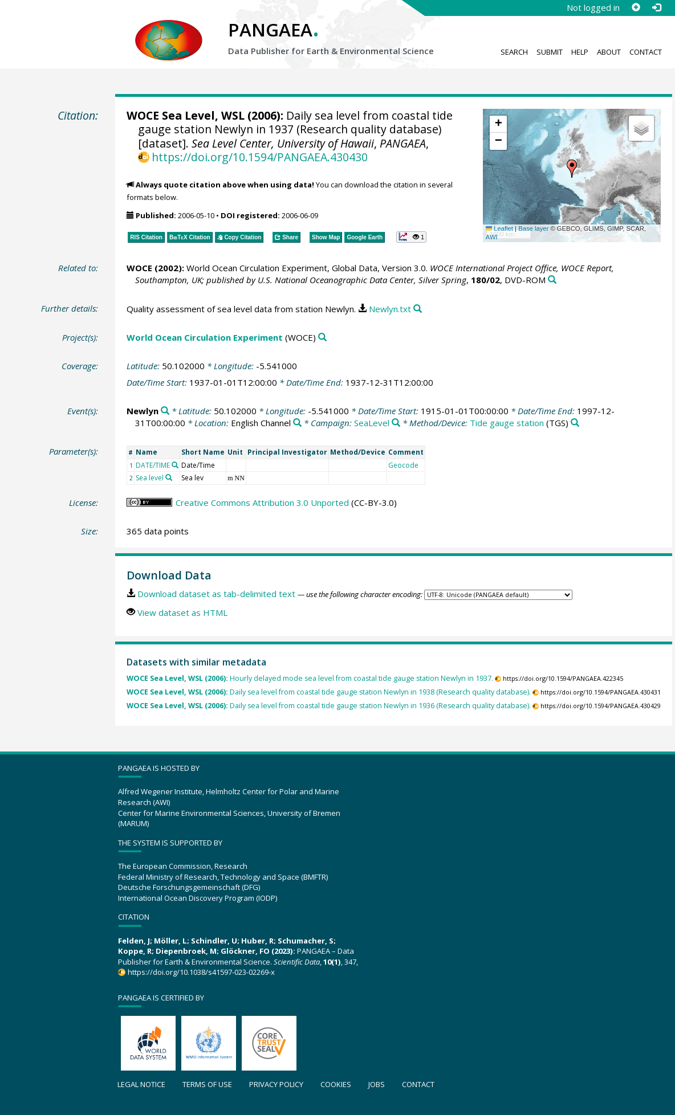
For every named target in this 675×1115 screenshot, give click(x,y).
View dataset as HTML (182, 612)
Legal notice (141, 1084)
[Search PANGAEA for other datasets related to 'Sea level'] (168, 477)
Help (579, 52)
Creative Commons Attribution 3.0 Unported (262, 502)
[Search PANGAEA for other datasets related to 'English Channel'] (297, 423)
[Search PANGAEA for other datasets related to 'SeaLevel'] (396, 423)
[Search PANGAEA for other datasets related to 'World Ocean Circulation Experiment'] (322, 337)
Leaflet (499, 228)
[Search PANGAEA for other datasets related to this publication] (552, 280)
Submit (549, 52)
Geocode (403, 465)
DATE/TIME (153, 465)
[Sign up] (635, 7)
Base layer (533, 228)
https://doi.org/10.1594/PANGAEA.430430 (260, 157)
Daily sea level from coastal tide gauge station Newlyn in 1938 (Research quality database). (329, 692)
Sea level (150, 478)
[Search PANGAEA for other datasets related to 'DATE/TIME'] (175, 464)
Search (514, 52)
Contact (645, 52)
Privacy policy (276, 1084)
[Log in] (656, 7)
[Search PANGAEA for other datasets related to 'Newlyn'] (165, 411)
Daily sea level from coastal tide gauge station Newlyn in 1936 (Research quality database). (329, 705)
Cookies (335, 1084)
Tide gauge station (507, 422)
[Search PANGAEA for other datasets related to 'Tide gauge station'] (575, 423)
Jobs (376, 1084)
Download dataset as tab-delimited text (216, 593)
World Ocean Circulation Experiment (205, 337)
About (609, 52)
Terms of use (207, 1084)
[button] (572, 169)
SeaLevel (371, 422)
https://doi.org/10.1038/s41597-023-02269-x (201, 972)
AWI (492, 237)
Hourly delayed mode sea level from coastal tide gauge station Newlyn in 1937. (310, 678)
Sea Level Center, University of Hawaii (283, 143)
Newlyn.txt (390, 309)
